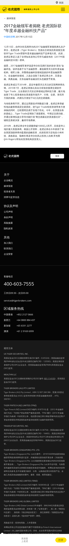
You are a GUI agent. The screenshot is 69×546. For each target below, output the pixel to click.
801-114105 (49, 378)
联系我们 (8, 248)
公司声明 (8, 211)
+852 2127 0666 (25, 314)
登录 (57, 156)
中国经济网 (9, 36)
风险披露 (8, 222)
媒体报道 (8, 185)
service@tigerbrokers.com (17, 300)
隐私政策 (8, 228)
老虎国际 (21, 9)
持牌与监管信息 (11, 197)
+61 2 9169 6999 (25, 331)
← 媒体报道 (10, 18)
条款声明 (8, 217)
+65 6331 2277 (24, 325)
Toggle (62, 9)
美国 (61, 2)
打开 (61, 540)
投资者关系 (9, 191)
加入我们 (8, 242)
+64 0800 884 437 (26, 320)
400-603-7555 (19, 283)
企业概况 (8, 180)
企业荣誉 (8, 254)
